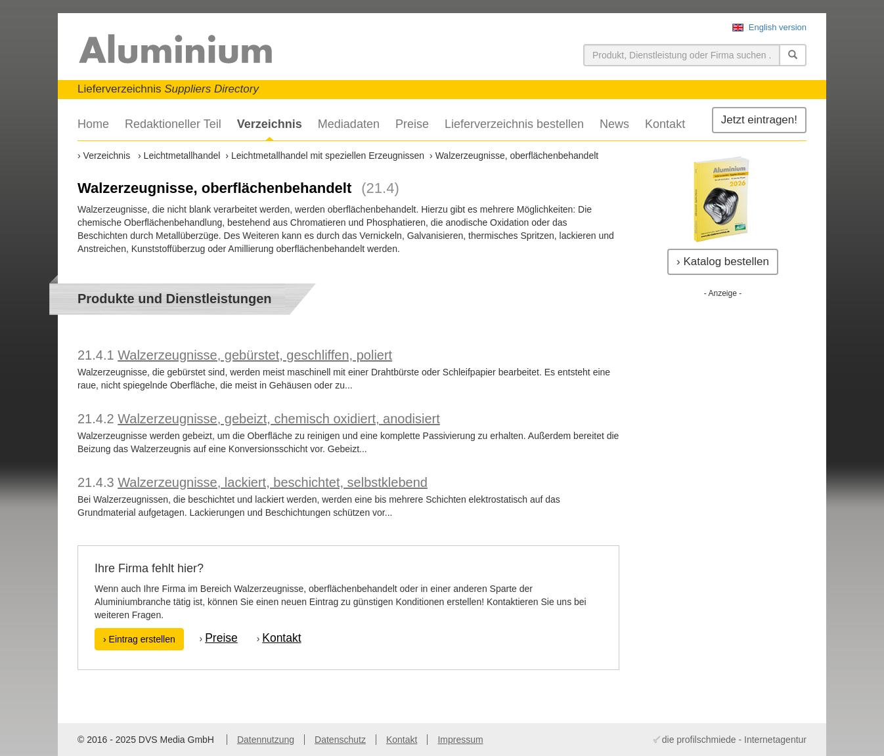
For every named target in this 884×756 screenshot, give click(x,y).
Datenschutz (340, 739)
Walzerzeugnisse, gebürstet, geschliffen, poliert (255, 355)
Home (93, 124)
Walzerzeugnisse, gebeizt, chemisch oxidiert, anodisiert (279, 418)
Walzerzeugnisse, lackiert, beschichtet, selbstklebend (273, 482)
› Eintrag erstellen (139, 639)
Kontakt (665, 124)
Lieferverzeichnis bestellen (514, 124)
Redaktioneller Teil (173, 124)
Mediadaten (349, 124)
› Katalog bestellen (722, 261)
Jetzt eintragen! (759, 120)
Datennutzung (265, 739)
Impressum (460, 739)
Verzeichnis (269, 124)
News (614, 124)
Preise (412, 124)
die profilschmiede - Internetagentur (734, 739)
